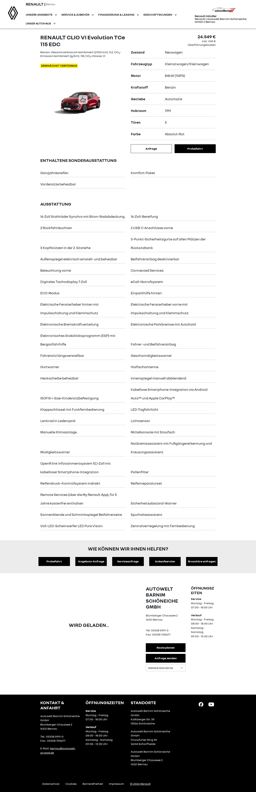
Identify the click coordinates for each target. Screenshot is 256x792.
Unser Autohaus (39, 23)
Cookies (71, 784)
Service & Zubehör (75, 14)
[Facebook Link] (200, 704)
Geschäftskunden (158, 14)
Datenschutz (51, 784)
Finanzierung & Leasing (116, 14)
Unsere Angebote (39, 14)
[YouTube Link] (211, 704)
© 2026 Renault (140, 784)
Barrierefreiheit (93, 784)
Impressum (116, 784)
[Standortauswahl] (166, 667)
